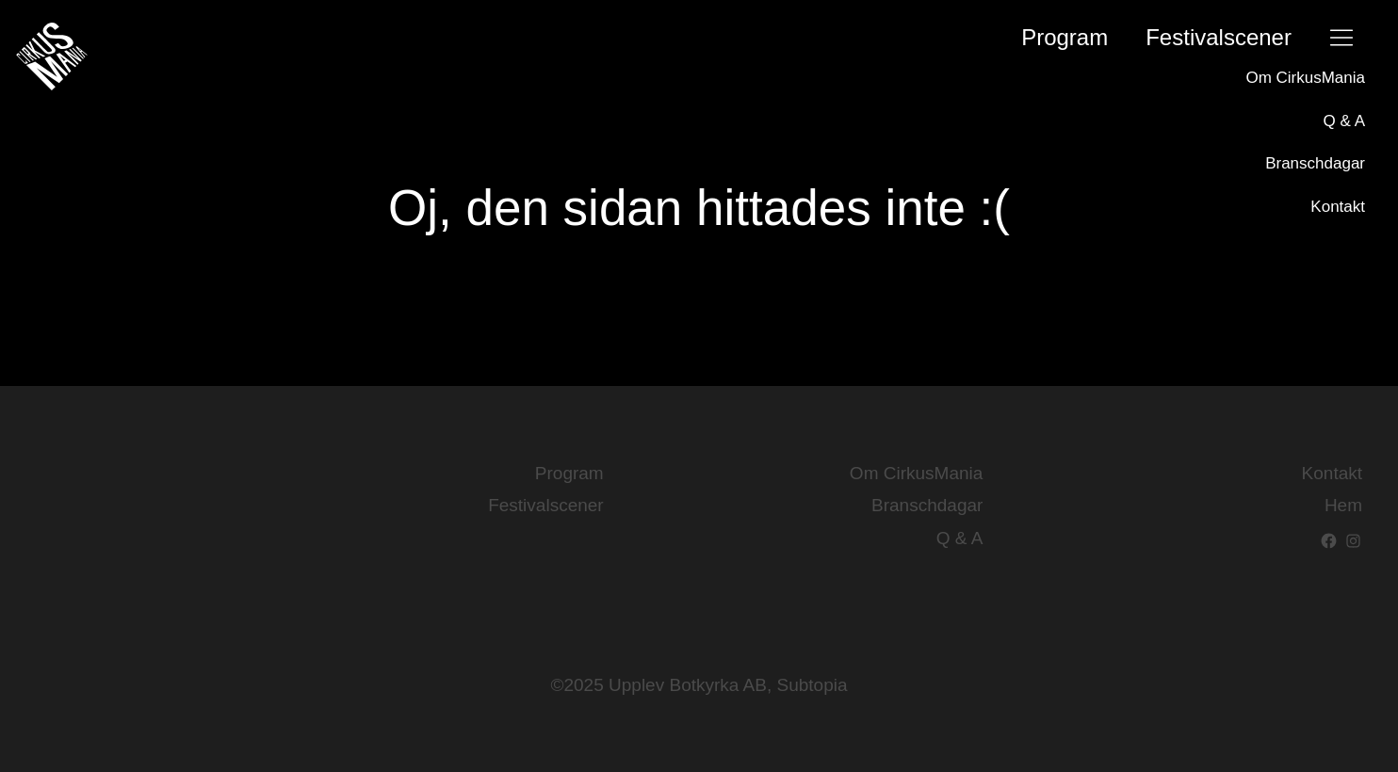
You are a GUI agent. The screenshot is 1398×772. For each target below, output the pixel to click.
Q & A (1344, 121)
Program (1064, 37)
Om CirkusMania (1305, 78)
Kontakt (1337, 207)
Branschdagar (1315, 163)
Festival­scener (1219, 37)
